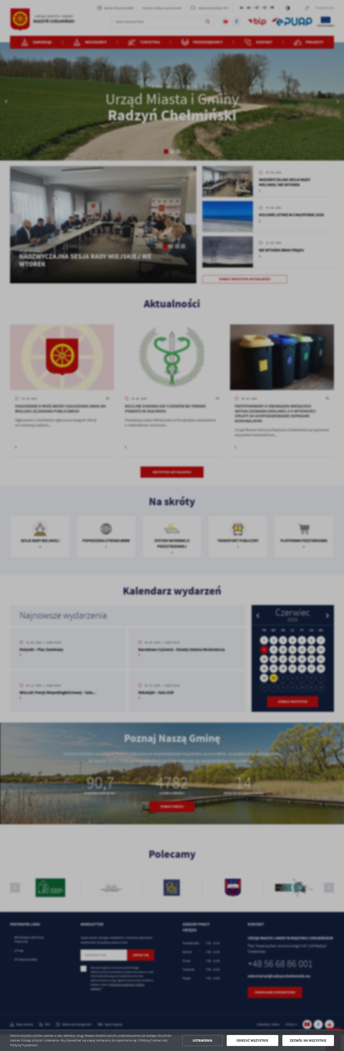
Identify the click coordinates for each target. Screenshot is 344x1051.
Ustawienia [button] (202, 1040)
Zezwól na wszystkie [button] (308, 1040)
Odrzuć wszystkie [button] (252, 1040)
